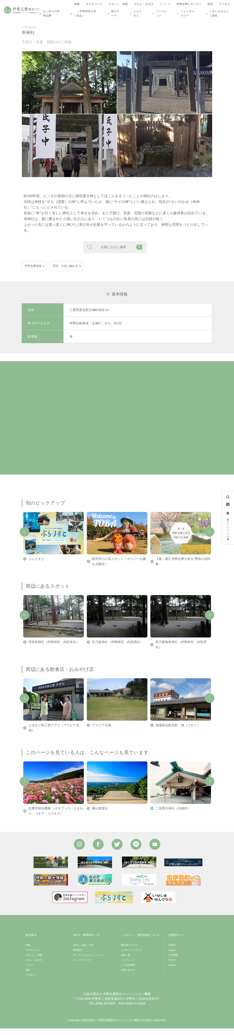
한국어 (172, 966)
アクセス (30, 981)
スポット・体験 (47, 22)
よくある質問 (128, 971)
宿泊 (27, 976)
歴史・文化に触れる (65, 272)
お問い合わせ (128, 976)
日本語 (172, 951)
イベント (30, 971)
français (172, 971)
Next (209, 538)
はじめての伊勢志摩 (51, 13)
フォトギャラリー (187, 13)
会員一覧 (125, 961)
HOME (30, 22)
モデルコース (32, 956)
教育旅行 (78, 956)
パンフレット (161, 13)
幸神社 (65, 22)
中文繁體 (173, 961)
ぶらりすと (137, 13)
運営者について (129, 951)
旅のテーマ (115, 13)
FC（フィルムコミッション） (89, 961)
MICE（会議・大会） (84, 951)
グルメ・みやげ (33, 966)
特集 (27, 951)
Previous (24, 538)
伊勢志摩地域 (33, 272)
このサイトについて (131, 956)
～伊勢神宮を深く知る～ (85, 13)
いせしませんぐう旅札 (219, 13)
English (172, 956)
